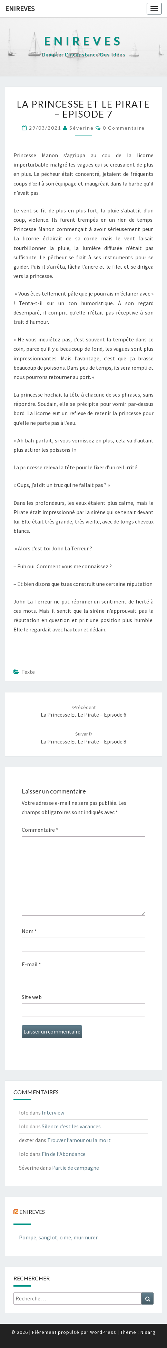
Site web (32, 996)
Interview (53, 1112)
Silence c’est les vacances (71, 1126)
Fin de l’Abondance (64, 1153)
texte (28, 671)
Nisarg (148, 1332)
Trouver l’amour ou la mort (79, 1140)
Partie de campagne (75, 1167)
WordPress (103, 1332)
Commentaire (40, 829)
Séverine (81, 128)
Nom (29, 931)
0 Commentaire (124, 128)
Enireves (20, 8)
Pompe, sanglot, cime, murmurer (58, 1237)
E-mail (31, 964)
